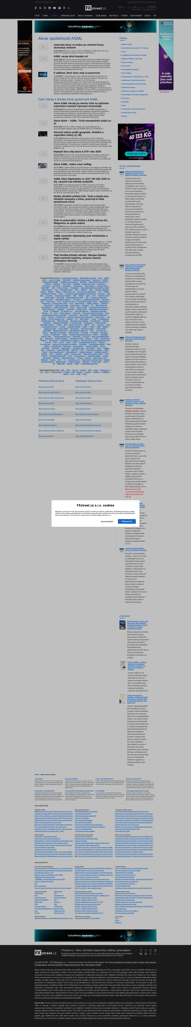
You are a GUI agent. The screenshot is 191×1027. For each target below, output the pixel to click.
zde (109, 515)
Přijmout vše (127, 521)
